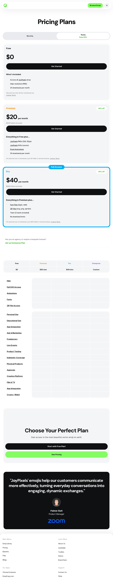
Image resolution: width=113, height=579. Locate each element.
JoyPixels (23, 87)
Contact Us (64, 537)
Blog (7, 524)
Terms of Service (66, 550)
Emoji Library (10, 507)
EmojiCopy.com (11, 542)
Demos (62, 520)
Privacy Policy (65, 546)
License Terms (37, 175)
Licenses (62, 511)
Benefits (8, 516)
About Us (63, 507)
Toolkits (62, 516)
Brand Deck (64, 524)
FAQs (61, 542)
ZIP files (40, 160)
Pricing (8, 511)
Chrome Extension (13, 537)
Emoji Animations (72, 95)
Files (7, 520)
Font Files (40, 156)
